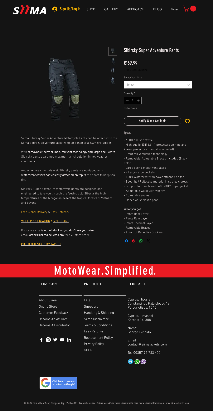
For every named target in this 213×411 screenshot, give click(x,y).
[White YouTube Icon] (62, 339)
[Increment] (138, 100)
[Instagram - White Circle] (48, 339)
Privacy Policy (94, 344)
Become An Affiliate (53, 319)
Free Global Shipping (136, 70)
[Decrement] (126, 100)
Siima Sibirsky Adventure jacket (42, 143)
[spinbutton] (132, 100)
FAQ (87, 300)
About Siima (48, 300)
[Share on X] (148, 241)
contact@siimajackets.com (147, 345)
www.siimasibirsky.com (178, 403)
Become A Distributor (54, 325)
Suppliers (91, 307)
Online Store (48, 307)
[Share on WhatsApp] (141, 241)
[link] (190, 9)
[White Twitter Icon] (55, 339)
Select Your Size (134, 77)
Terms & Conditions (98, 325)
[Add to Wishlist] (187, 121)
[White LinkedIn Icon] (69, 339)
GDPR (88, 350)
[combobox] (158, 85)
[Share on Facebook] (126, 241)
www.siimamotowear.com (152, 403)
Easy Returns (94, 332)
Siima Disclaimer (96, 319)
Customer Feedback (53, 313)
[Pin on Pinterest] (133, 241)
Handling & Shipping (99, 313)
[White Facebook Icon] (41, 339)
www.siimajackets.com (126, 403)
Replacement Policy (98, 338)
